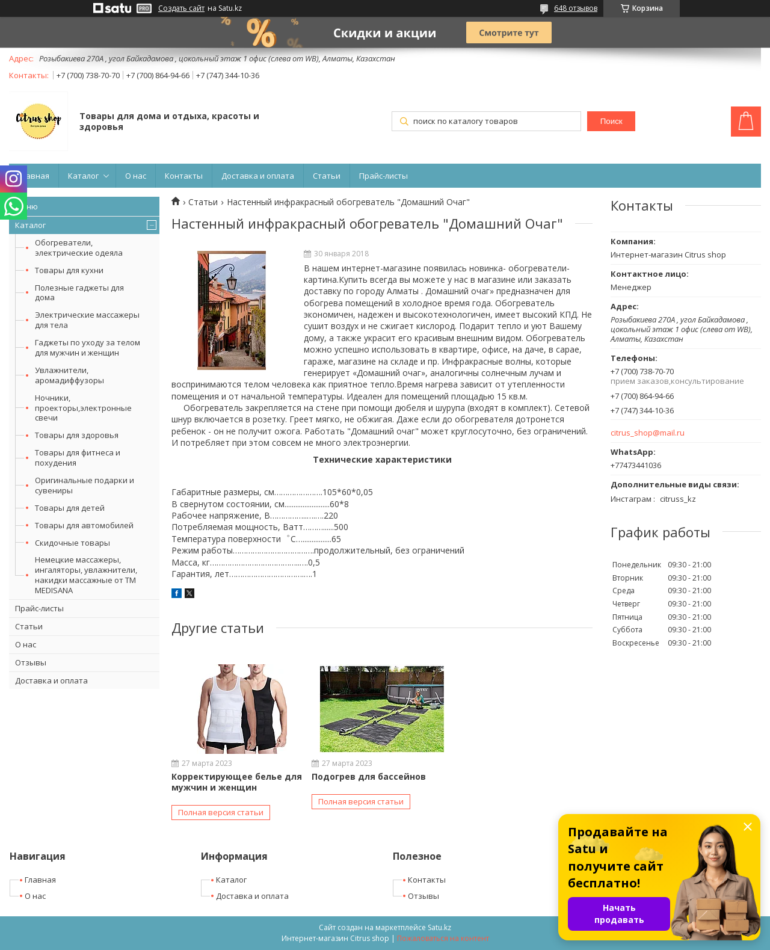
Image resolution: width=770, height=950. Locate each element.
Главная (33, 175)
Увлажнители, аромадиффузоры (69, 375)
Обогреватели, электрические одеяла (79, 247)
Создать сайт (181, 8)
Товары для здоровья (77, 435)
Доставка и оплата (257, 175)
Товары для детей (70, 507)
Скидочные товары (72, 542)
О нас (135, 175)
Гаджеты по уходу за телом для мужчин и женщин (87, 347)
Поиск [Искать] (611, 121)
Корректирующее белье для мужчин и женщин (236, 782)
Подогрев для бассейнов (369, 776)
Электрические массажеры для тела (87, 319)
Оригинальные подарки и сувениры (84, 485)
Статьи (326, 175)
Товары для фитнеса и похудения (77, 457)
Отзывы (30, 662)
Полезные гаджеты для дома (79, 292)
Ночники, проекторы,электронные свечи (83, 408)
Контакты (184, 175)
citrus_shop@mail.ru (648, 433)
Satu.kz (439, 927)
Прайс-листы (383, 175)
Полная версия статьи (220, 812)
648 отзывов (575, 8)
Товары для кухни (69, 270)
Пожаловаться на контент (443, 938)
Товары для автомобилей (84, 525)
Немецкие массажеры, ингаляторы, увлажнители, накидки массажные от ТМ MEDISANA (86, 575)
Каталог (83, 175)
